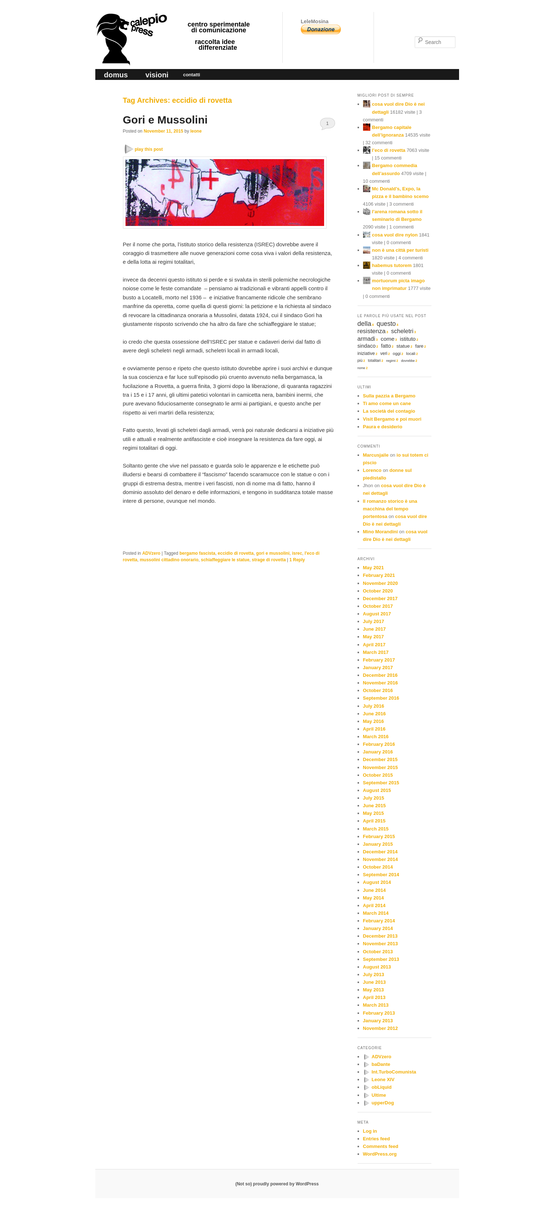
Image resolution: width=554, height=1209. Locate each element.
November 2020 (380, 583)
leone (196, 131)
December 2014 (380, 851)
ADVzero (151, 553)
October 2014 (378, 867)
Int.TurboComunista (394, 1072)
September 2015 (381, 782)
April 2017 (374, 644)
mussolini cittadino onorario (169, 559)
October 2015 (378, 775)
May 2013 (373, 989)
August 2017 (377, 613)
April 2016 (374, 729)
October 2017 (378, 606)
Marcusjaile (376, 455)
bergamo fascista (197, 553)
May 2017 (373, 636)
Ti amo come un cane (387, 403)
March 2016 (376, 736)
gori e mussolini (273, 553)
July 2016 (373, 706)
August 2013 (377, 967)
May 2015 (373, 813)
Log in (370, 1131)
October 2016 (378, 690)
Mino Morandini (380, 531)
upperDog (383, 1102)
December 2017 (380, 598)
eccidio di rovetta (236, 553)
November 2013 (380, 943)
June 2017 (374, 629)
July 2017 (373, 621)
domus (116, 75)
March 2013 (376, 1005)
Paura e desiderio (382, 426)
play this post (149, 149)
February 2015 (379, 836)
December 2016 (380, 675)
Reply (297, 559)
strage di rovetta (269, 559)
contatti (191, 74)
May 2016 (373, 721)
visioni (157, 75)
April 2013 (374, 997)
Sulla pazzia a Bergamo (389, 396)
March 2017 (376, 652)
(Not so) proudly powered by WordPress (277, 1183)
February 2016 (379, 744)
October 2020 (378, 591)
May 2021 (373, 567)
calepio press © (130, 23)
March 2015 (376, 829)
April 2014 (374, 905)
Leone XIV (383, 1079)
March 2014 (376, 913)
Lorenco (372, 470)
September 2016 (381, 698)
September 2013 (381, 959)
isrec (297, 553)
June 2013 (374, 982)
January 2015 (378, 844)
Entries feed (376, 1138)
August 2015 (377, 790)
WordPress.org (380, 1154)
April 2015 (374, 821)
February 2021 (379, 575)
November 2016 (380, 683)
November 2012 (380, 1028)
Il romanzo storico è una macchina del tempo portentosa (390, 508)
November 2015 (380, 767)
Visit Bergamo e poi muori (392, 419)
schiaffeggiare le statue (225, 559)
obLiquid (382, 1087)
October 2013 (378, 951)
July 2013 (373, 974)
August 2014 (377, 882)
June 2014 (374, 890)
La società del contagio (389, 411)
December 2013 (380, 936)
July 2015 (373, 798)
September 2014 (381, 874)
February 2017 (379, 660)
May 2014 (373, 898)
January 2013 (378, 1020)
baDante (381, 1064)
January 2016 (378, 752)
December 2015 (380, 759)
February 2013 (379, 1013)
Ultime (379, 1095)
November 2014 (380, 859)
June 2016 (374, 713)
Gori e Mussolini (165, 120)
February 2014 (379, 920)
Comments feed (381, 1146)
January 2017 (378, 667)
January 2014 (378, 928)
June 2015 (374, 805)
